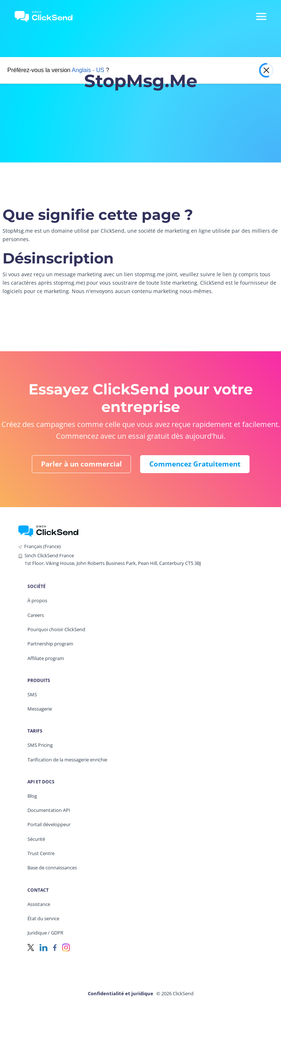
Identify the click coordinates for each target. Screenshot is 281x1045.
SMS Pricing (40, 745)
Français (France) (42, 546)
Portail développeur (49, 824)
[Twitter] (30, 947)
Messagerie (39, 708)
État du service (43, 918)
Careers (35, 615)
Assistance (38, 904)
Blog (32, 796)
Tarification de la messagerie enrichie (67, 759)
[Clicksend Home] (48, 16)
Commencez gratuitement (194, 464)
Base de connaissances (52, 867)
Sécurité (36, 839)
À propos (37, 600)
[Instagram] (66, 947)
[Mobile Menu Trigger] (260, 16)
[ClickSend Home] (48, 530)
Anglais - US (88, 70)
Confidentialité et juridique (120, 993)
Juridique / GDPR (45, 932)
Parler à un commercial (81, 464)
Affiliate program (45, 658)
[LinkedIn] (44, 947)
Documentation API (48, 810)
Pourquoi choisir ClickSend (56, 629)
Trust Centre (41, 853)
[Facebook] (55, 947)
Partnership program (50, 643)
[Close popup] (266, 70)
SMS (32, 694)
